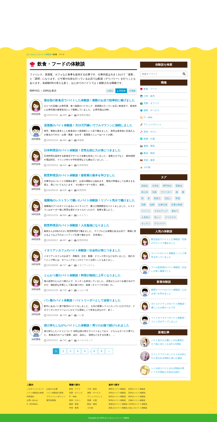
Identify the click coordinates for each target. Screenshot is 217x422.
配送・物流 (147, 153)
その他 (145, 167)
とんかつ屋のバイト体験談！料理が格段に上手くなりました (82, 275)
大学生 (155, 185)
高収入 (157, 198)
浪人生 (144, 192)
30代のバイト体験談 (117, 396)
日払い (168, 198)
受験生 (179, 185)
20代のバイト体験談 (136, 393)
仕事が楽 (162, 204)
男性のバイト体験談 (117, 389)
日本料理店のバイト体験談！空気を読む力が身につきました (82, 150)
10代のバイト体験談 (117, 393)
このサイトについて (35, 389)
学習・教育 (147, 160)
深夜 (143, 204)
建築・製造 (147, 146)
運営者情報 (51, 400)
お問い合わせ (32, 400)
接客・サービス (149, 110)
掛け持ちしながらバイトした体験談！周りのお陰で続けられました (86, 325)
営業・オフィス (149, 103)
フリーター (166, 192)
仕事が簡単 (176, 204)
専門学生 (167, 185)
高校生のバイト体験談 (118, 404)
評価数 (132, 90)
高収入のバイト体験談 (118, 408)
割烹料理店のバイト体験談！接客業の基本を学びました (79, 175)
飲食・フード (148, 89)
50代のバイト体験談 (117, 400)
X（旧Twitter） (33, 404)
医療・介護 (147, 138)
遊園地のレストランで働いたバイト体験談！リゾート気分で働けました (89, 200)
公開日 (110, 90)
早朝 (177, 198)
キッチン (145, 223)
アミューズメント (150, 124)
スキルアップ (161, 211)
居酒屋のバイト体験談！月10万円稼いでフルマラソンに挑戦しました (88, 125)
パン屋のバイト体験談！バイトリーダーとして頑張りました (82, 300)
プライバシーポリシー (55, 396)
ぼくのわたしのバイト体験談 (116, 418)
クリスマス (170, 217)
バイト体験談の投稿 (54, 393)
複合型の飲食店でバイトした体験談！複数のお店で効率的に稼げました (89, 100)
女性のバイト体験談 (136, 389)
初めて (175, 211)
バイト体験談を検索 (35, 393)
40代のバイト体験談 (136, 396)
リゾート (145, 211)
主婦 (154, 192)
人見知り (145, 217)
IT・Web (146, 117)
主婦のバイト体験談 (136, 400)
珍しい (157, 217)
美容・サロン (148, 131)
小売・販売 (147, 96)
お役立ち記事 (52, 389)
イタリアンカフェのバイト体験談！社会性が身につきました (82, 250)
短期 (152, 204)
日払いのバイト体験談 (137, 408)
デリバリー (159, 223)
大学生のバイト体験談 (137, 404)
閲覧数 (122, 90)
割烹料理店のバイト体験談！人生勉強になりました (76, 225)
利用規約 (30, 396)
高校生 (144, 185)
